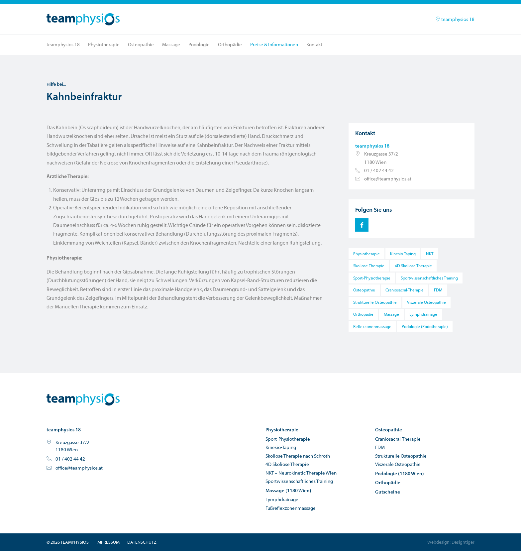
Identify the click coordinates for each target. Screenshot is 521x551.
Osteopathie (141, 44)
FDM (438, 289)
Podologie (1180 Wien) (399, 473)
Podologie (199, 44)
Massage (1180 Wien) (288, 490)
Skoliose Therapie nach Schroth (297, 456)
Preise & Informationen (274, 44)
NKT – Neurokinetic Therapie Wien (301, 473)
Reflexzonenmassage (372, 326)
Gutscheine (387, 492)
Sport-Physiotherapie (371, 277)
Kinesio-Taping (403, 253)
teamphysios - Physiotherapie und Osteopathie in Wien (83, 399)
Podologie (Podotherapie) (425, 326)
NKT (429, 253)
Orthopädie (230, 44)
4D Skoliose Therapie (413, 265)
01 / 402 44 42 (379, 170)
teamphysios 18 (454, 19)
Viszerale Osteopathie (426, 302)
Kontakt (314, 44)
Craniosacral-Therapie (404, 289)
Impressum (108, 542)
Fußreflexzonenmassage (290, 508)
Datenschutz (141, 542)
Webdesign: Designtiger (450, 542)
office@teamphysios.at (387, 178)
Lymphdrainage (423, 314)
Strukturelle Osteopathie (375, 302)
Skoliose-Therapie (368, 265)
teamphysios (83, 19)
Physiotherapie (104, 44)
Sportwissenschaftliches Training (429, 277)
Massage (171, 44)
